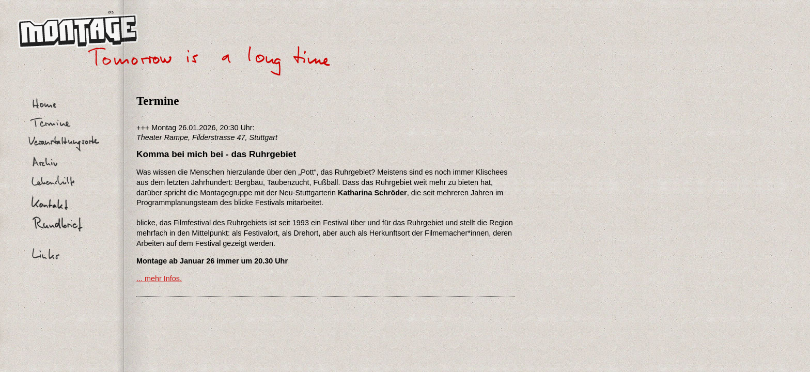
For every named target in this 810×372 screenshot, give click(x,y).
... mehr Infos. (159, 278)
